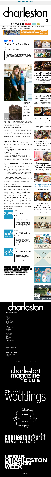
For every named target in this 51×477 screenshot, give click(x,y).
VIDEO (7, 349)
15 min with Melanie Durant (22, 234)
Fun (21, 270)
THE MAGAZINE (27, 28)
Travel (12, 272)
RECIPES (7, 330)
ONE (15, 272)
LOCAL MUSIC (8, 351)
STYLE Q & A (8, 343)
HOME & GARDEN (40, 26)
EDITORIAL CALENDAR (9, 321)
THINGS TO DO (16, 26)
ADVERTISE (8, 319)
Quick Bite (16, 210)
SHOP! (34, 23)
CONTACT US (8, 318)
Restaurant (16, 268)
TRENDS (7, 342)
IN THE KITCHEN (8, 329)
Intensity (25, 270)
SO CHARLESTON (23, 26)
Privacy (24, 473)
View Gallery (9, 118)
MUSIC (7, 335)
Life (30, 268)
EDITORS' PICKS (8, 337)
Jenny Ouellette (11, 47)
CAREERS (7, 323)
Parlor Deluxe (20, 272)
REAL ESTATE (4, 28)
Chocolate (7, 270)
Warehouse (18, 274)
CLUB (39, 23)
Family (12, 268)
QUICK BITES (8, 328)
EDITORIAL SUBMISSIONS (10, 322)
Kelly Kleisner (7, 272)
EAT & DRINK (9, 26)
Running (13, 274)
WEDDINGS (20, 28)
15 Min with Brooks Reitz (21, 215)
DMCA (27, 473)
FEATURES (3, 26)
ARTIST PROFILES (8, 334)
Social (26, 272)
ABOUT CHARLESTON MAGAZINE (11, 354)
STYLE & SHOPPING (32, 26)
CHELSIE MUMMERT (16, 49)
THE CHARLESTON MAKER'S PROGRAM (25, 1)
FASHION (7, 344)
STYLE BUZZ (8, 345)
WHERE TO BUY (8, 320)
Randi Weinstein (7, 274)
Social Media (17, 270)
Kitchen (27, 268)
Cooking (11, 270)
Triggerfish (23, 274)
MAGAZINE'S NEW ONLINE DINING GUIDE (25, 4)
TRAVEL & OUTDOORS (12, 28)
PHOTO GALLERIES (9, 350)
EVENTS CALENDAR (9, 333)
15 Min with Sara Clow (23, 251)
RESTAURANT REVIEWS (9, 327)
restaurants (6, 268)
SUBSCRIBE (28, 23)
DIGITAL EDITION (8, 317)
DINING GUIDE (8, 326)
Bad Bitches (22, 268)
